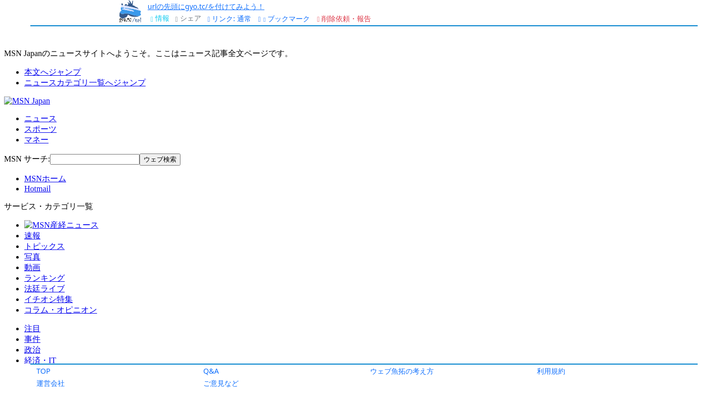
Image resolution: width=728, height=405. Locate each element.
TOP (43, 371)
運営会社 (50, 383)
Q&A (211, 371)
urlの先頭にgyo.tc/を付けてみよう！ (206, 6)
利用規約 (551, 371)
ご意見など (221, 383)
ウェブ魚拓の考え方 (402, 371)
